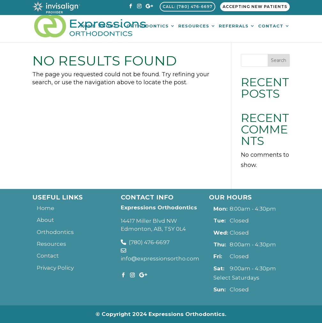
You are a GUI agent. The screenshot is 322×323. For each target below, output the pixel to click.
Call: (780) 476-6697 (187, 6)
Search (278, 60)
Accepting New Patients (255, 6)
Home (88, 26)
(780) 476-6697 (145, 242)
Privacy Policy (55, 268)
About (108, 26)
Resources (193, 26)
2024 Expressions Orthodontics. (179, 314)
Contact (270, 26)
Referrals (234, 26)
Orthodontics (147, 26)
